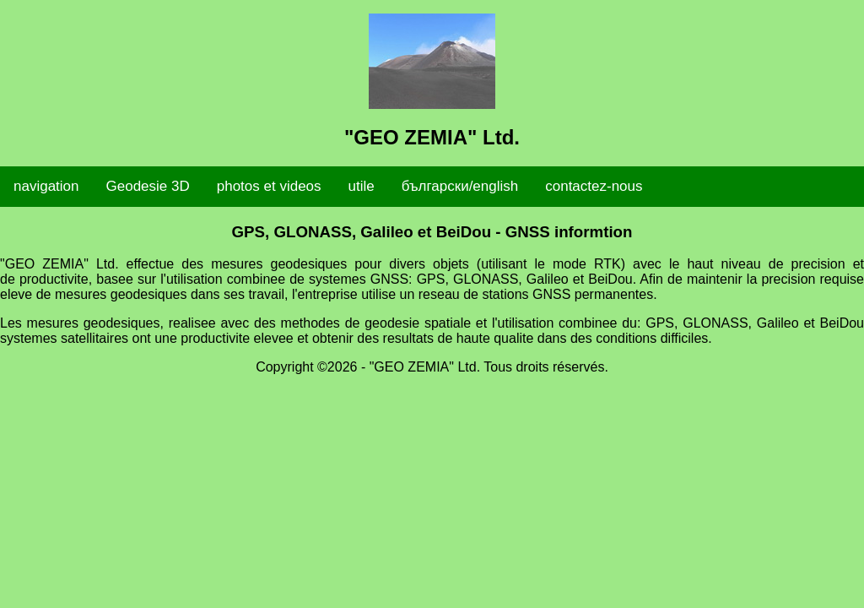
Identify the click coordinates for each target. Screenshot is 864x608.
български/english (460, 186)
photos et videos (269, 186)
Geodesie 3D (148, 186)
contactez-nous (593, 186)
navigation (46, 186)
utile (361, 186)
